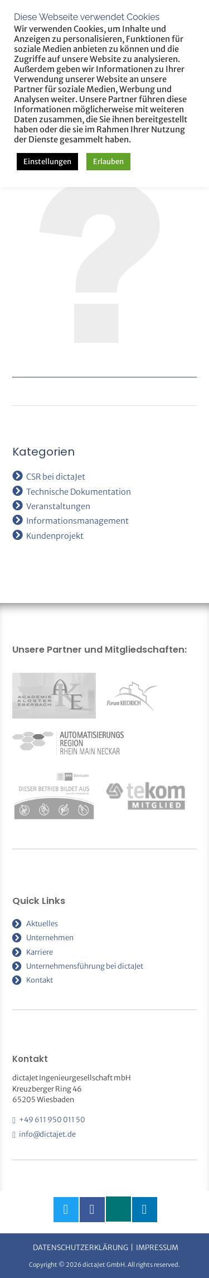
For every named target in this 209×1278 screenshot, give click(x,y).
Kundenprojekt (55, 536)
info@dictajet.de (47, 1134)
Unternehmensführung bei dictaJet (84, 966)
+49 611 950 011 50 (52, 1119)
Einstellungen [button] (47, 161)
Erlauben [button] (108, 161)
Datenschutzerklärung (80, 1247)
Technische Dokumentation (78, 492)
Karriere (39, 952)
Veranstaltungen (58, 506)
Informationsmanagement (77, 521)
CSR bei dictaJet (55, 477)
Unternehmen (50, 937)
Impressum (157, 1247)
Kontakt (39, 980)
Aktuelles (42, 923)
